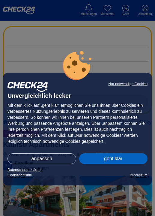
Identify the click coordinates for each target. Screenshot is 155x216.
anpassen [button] (41, 158)
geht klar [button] (113, 158)
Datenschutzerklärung (25, 170)
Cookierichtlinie (19, 175)
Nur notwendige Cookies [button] (128, 84)
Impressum (139, 175)
